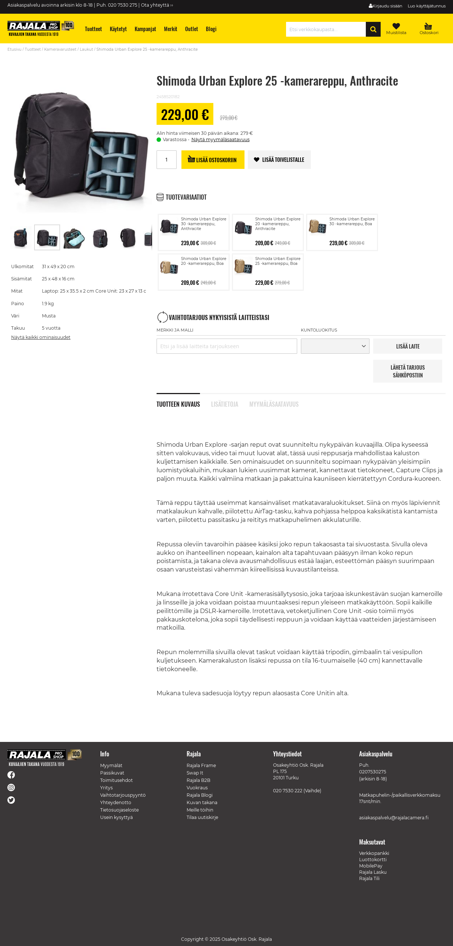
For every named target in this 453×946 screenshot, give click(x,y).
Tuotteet (33, 49)
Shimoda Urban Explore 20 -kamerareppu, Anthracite (278, 224)
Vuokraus (197, 787)
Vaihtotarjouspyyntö (123, 795)
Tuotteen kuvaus (178, 403)
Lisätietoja (224, 403)
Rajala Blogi (200, 795)
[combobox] (328, 29)
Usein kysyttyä (116, 817)
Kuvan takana (202, 802)
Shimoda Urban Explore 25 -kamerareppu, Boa (278, 261)
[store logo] (40, 28)
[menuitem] (93, 29)
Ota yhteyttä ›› (157, 5)
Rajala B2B (198, 780)
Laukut (86, 49)
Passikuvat (112, 773)
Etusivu (14, 49)
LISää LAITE (408, 346)
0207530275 (372, 772)
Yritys (106, 787)
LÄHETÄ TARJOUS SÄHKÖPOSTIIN (408, 371)
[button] (20, 237)
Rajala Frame (201, 765)
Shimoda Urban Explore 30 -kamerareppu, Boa (352, 221)
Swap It (195, 773)
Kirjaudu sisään (387, 6)
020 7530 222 (287, 790)
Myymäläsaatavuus (274, 403)
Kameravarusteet (60, 49)
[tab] (184, 400)
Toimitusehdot (116, 780)
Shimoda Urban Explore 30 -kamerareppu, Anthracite (203, 224)
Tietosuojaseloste (119, 810)
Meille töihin (200, 810)
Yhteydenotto (115, 802)
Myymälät (111, 765)
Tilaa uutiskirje (202, 817)
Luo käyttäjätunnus (427, 6)
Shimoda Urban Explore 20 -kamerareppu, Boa (203, 261)
